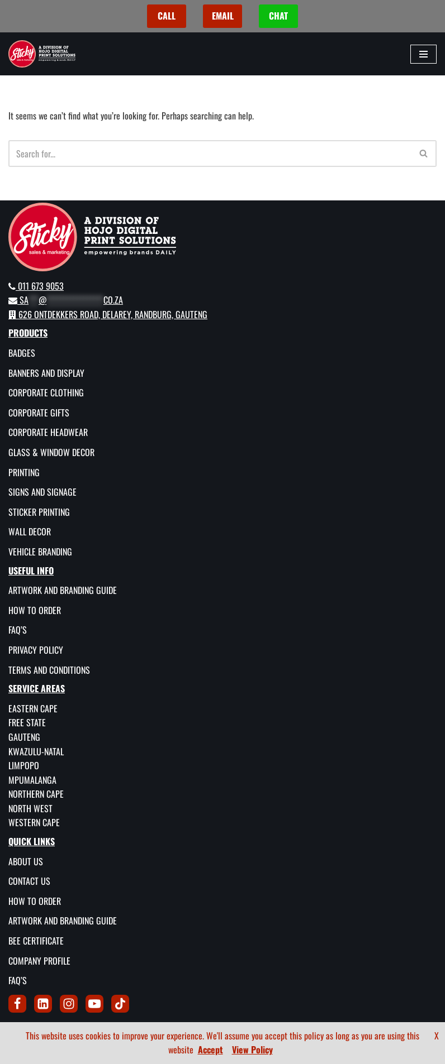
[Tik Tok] (120, 1004)
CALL (167, 15)
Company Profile (39, 960)
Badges (21, 353)
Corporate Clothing (46, 392)
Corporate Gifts (38, 412)
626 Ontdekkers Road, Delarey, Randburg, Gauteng (107, 314)
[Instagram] (69, 1004)
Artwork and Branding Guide (62, 590)
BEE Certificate (36, 940)
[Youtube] (94, 1004)
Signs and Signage (42, 492)
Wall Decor (29, 531)
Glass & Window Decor (51, 452)
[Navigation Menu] (423, 54)
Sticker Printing (39, 512)
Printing (24, 472)
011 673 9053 (36, 286)
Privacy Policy (35, 649)
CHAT (278, 15)
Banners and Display (46, 373)
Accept (210, 1049)
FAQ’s (17, 629)
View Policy (252, 1049)
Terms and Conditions (49, 670)
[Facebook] (17, 1004)
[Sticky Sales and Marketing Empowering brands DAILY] (41, 54)
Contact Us (29, 881)
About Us (25, 861)
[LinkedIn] (43, 1004)
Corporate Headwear (48, 432)
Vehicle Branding (40, 551)
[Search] (209, 153)
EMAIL (223, 15)
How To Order (34, 610)
